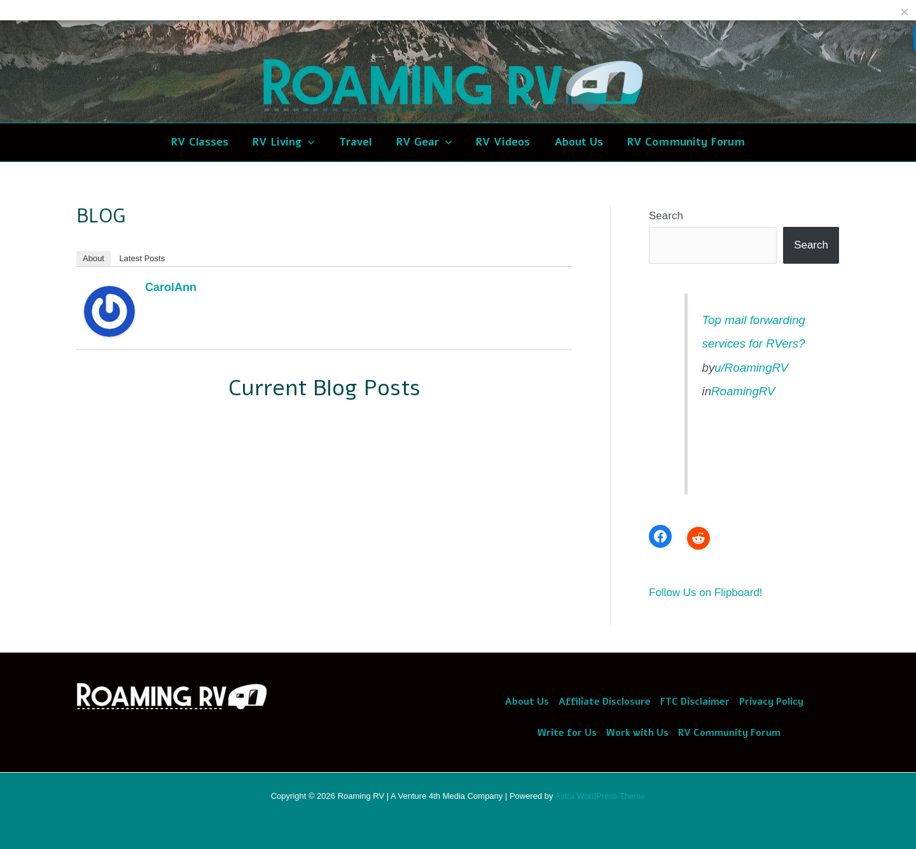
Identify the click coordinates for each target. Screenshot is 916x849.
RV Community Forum (729, 732)
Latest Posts (142, 258)
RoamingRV (743, 391)
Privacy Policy (771, 701)
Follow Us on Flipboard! (706, 593)
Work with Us (637, 732)
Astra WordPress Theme (600, 796)
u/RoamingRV (751, 367)
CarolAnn (171, 287)
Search (666, 216)
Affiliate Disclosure (605, 701)
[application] (313, 142)
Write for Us (567, 732)
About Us (527, 701)
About (93, 258)
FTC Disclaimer (695, 701)
